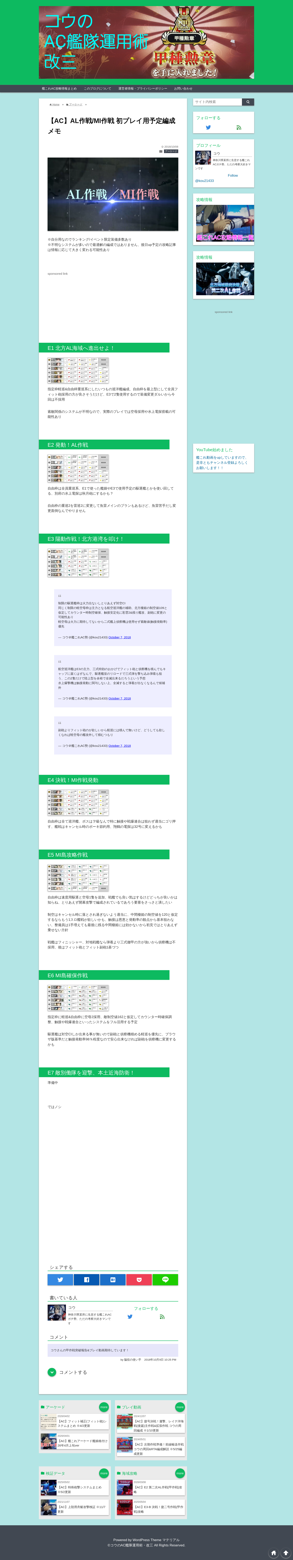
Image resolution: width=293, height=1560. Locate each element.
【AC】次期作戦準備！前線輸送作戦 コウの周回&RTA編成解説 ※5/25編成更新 (159, 1449)
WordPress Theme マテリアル (156, 1540)
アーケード (171, 151)
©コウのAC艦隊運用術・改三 (130, 1545)
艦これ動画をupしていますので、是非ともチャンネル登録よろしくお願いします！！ (222, 463)
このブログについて (97, 88)
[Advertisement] (82, 304)
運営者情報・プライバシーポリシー (142, 88)
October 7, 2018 (119, 637)
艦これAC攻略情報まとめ (59, 88)
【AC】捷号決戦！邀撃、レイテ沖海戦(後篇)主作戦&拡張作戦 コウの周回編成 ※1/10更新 (159, 1425)
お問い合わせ (183, 88)
